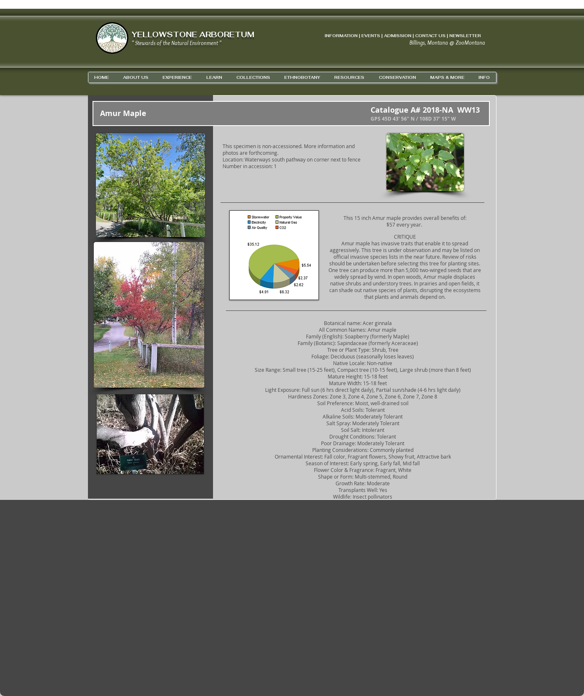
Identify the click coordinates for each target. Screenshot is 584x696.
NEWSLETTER (465, 35)
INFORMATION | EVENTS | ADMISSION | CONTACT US (385, 35)
